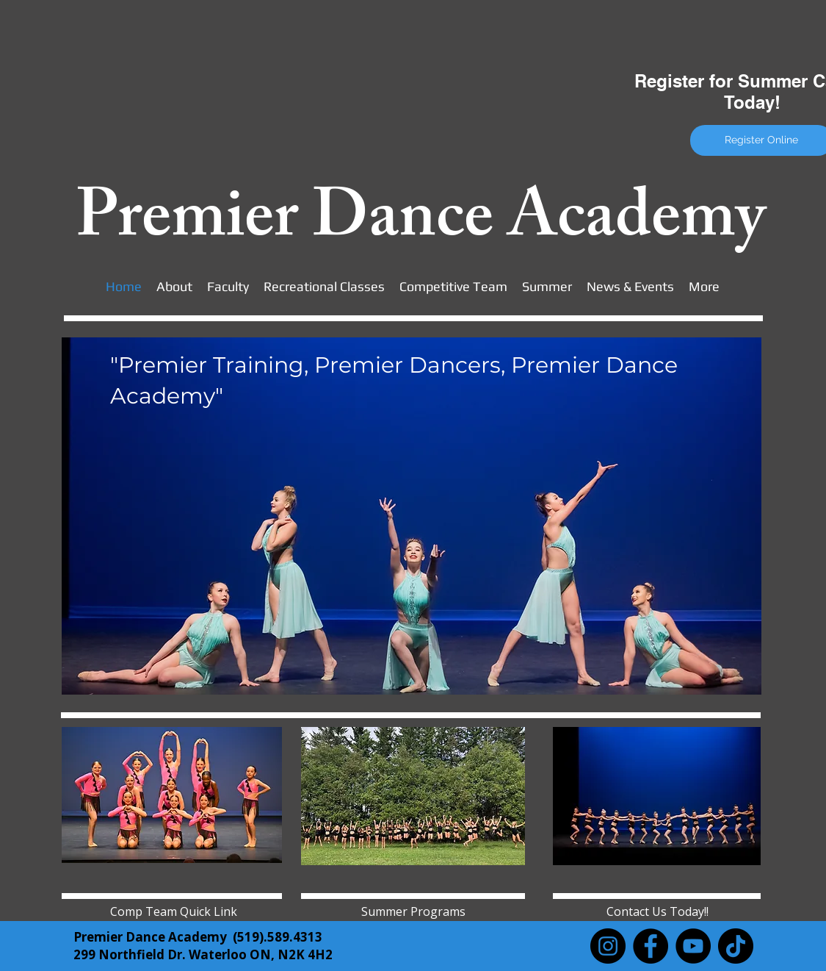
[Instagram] (608, 946)
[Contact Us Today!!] (657, 911)
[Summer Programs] (413, 911)
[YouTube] (693, 946)
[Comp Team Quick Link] (173, 911)
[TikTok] (735, 946)
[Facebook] (650, 946)
